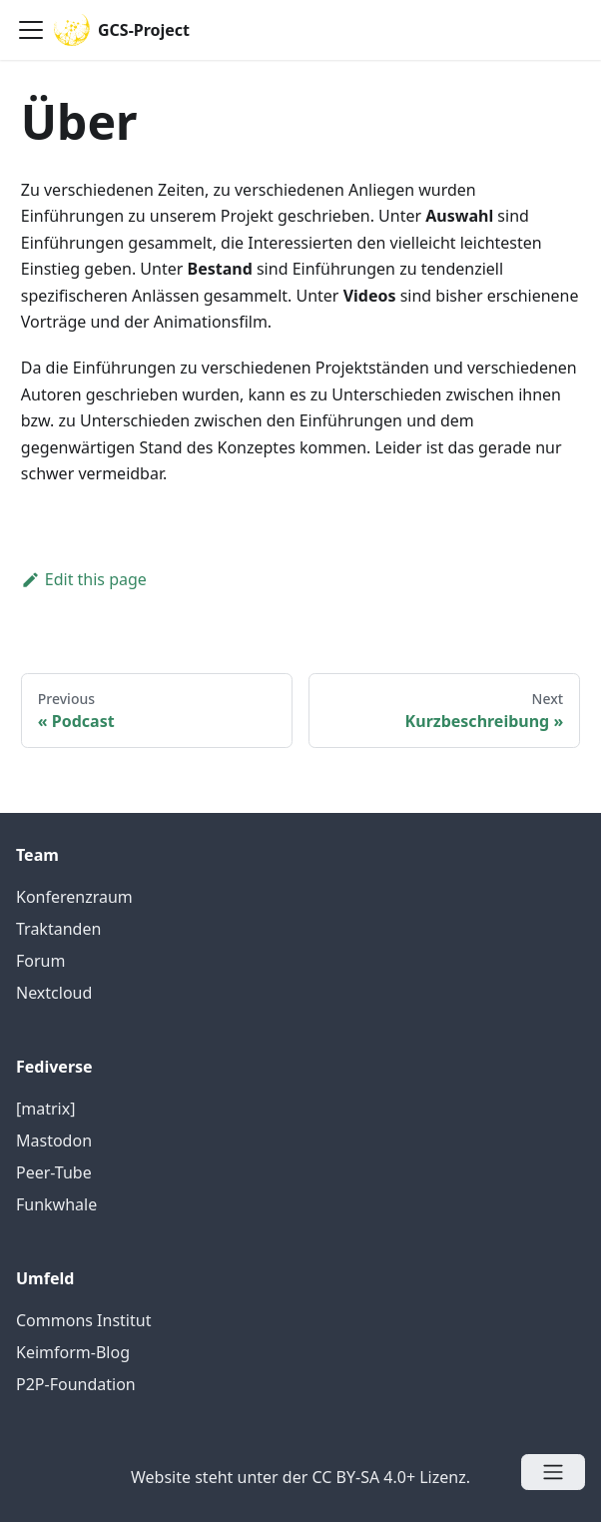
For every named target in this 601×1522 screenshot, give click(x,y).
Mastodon (54, 1140)
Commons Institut (83, 1320)
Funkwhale (56, 1204)
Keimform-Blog (73, 1352)
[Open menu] (553, 1472)
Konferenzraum (74, 897)
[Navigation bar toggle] (31, 30)
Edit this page (84, 579)
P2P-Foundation (76, 1384)
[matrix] (45, 1109)
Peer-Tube (54, 1172)
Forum (40, 961)
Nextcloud (54, 993)
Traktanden (58, 929)
